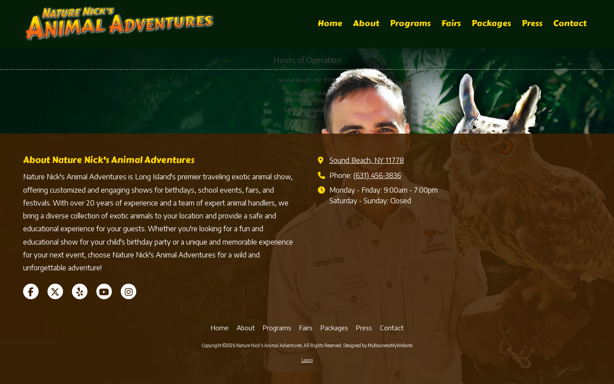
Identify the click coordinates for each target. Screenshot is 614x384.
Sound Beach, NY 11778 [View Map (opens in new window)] (366, 160)
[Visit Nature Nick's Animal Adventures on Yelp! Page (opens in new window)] (79, 291)
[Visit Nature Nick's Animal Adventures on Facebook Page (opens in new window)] (31, 291)
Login (307, 360)
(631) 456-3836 (377, 175)
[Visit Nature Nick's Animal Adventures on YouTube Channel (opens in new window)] (104, 291)
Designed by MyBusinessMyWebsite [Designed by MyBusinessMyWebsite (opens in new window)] (377, 345)
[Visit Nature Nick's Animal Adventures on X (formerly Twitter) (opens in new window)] (55, 291)
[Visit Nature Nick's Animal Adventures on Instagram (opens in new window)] (128, 291)
